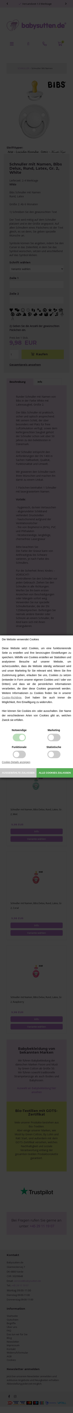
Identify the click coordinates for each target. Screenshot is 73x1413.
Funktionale (19, 747)
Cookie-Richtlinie (12, 697)
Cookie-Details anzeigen (16, 762)
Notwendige (19, 730)
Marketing (54, 730)
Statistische (53, 747)
